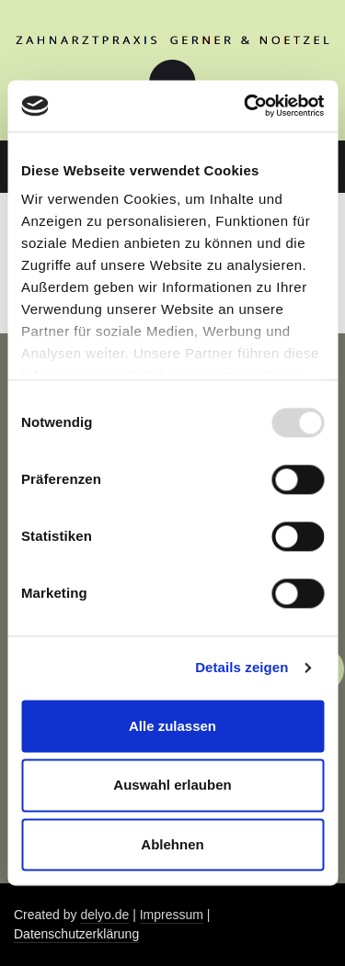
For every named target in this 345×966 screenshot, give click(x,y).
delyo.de (104, 914)
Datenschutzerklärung (76, 934)
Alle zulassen (172, 726)
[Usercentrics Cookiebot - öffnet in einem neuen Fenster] (245, 106)
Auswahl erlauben (172, 785)
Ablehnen (172, 844)
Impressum (171, 914)
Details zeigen (241, 667)
